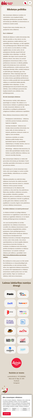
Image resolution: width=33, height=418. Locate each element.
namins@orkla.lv (12, 376)
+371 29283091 (21, 376)
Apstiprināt (7, 413)
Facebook (16, 381)
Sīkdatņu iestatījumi (26, 409)
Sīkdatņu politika (14, 409)
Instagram (16, 383)
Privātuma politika (5, 409)
